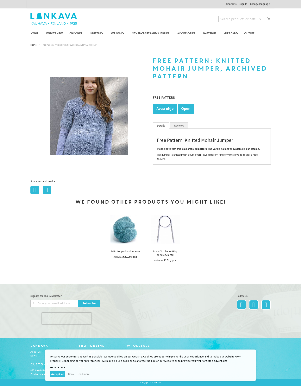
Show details (57, 367)
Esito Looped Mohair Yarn (125, 251)
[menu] (151, 33)
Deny (71, 374)
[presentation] (66, 318)
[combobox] (241, 19)
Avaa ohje (165, 108)
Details (161, 125)
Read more (83, 374)
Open (186, 108)
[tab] (161, 125)
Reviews (179, 125)
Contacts (231, 4)
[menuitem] (34, 33)
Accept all (57, 374)
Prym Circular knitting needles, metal (165, 253)
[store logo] (53, 19)
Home (33, 44)
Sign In (243, 4)
